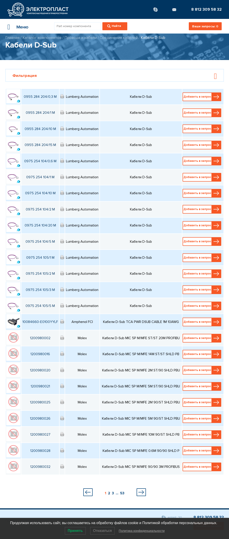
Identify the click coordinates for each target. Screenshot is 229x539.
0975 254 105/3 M (40, 290)
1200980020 (40, 370)
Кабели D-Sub (153, 37)
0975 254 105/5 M (40, 306)
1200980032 (40, 467)
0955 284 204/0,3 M (40, 96)
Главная (12, 37)
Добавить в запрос (202, 97)
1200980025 (40, 402)
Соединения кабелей (119, 37)
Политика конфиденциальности (142, 531)
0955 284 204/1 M (40, 112)
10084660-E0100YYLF (40, 322)
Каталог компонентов (42, 37)
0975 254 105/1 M (40, 257)
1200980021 (40, 386)
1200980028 (40, 451)
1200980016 (40, 354)
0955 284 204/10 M (40, 129)
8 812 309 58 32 (206, 9)
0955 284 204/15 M (40, 145)
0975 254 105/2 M (40, 273)
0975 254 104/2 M (40, 209)
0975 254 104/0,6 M (40, 161)
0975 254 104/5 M (40, 241)
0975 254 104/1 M (40, 177)
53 (122, 493)
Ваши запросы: (205, 26)
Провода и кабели (80, 37)
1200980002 (40, 338)
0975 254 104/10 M (40, 193)
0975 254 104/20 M (40, 225)
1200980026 (40, 418)
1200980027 (40, 434)
